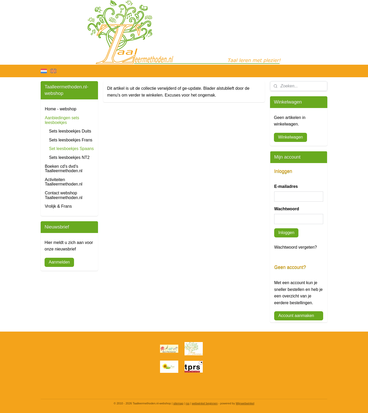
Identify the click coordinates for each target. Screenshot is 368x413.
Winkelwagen (290, 137)
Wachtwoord (286, 209)
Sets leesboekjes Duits (70, 131)
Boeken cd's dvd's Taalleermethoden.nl (63, 168)
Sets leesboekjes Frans (70, 140)
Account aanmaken (296, 315)
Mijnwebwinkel (245, 403)
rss (187, 403)
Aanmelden (59, 262)
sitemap (178, 403)
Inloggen (286, 232)
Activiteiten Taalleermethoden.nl (63, 182)
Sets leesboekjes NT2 (69, 157)
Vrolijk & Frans (58, 206)
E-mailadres (286, 186)
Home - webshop (60, 109)
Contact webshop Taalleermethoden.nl (63, 195)
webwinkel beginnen (205, 403)
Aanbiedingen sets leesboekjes (62, 120)
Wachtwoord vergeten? (295, 247)
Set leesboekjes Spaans (71, 148)
